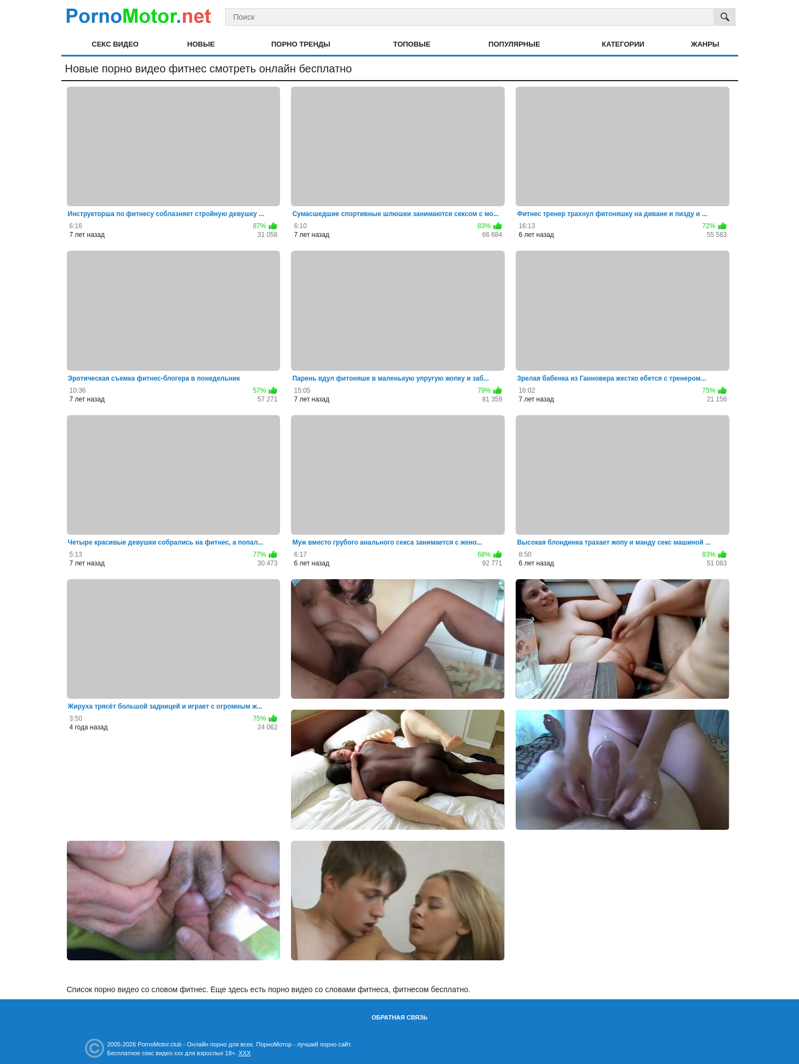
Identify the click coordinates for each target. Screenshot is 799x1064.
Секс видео (115, 44)
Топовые (412, 44)
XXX (244, 1053)
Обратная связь (399, 1017)
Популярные (514, 44)
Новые (201, 44)
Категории (623, 44)
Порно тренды (300, 44)
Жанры (705, 44)
